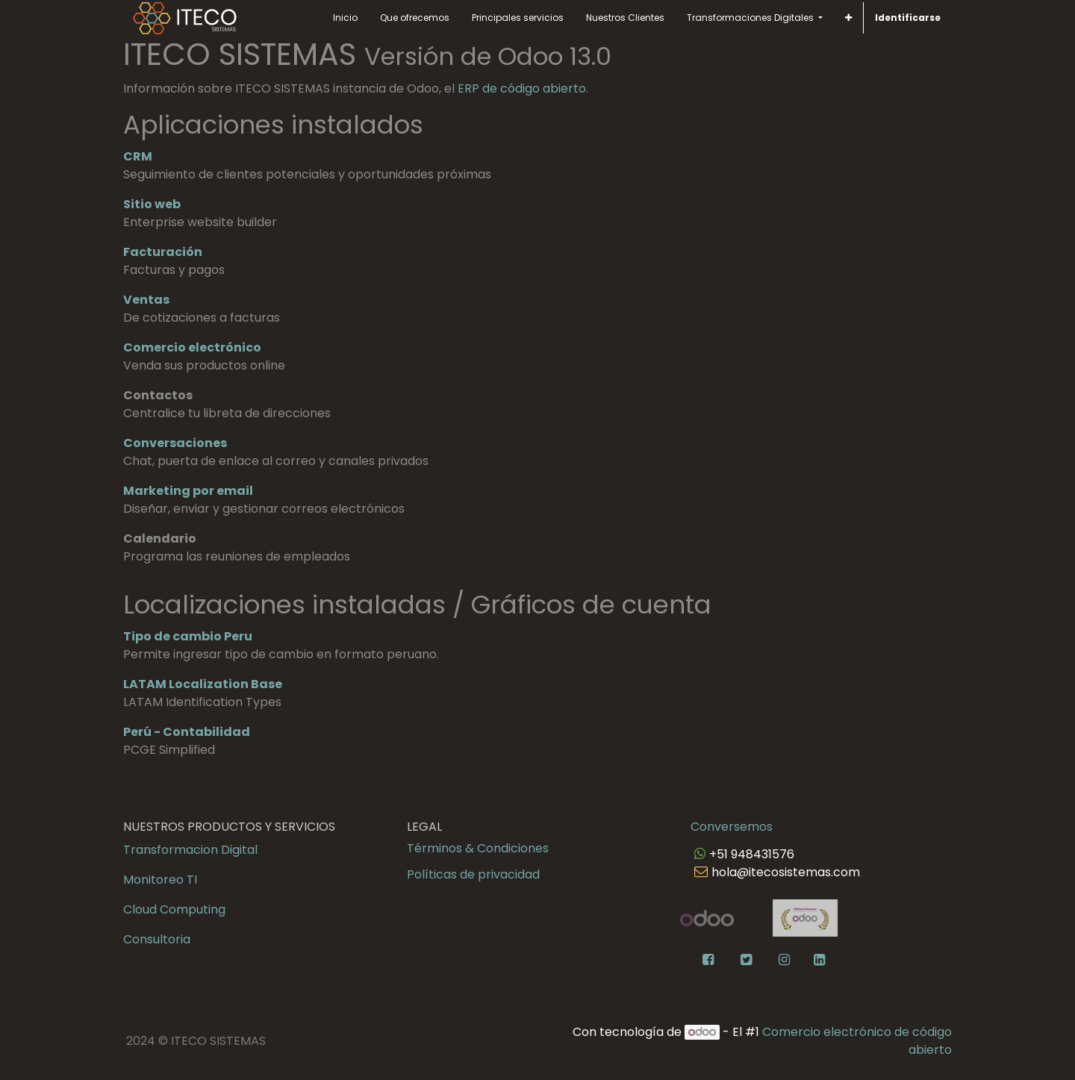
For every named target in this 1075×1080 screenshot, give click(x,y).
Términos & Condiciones (478, 848)
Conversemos (732, 826)
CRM (137, 156)
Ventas (146, 299)
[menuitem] (345, 18)
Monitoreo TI (160, 879)
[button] (848, 18)
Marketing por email (188, 490)
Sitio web (152, 204)
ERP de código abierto (522, 88)
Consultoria (156, 939)
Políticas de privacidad (473, 874)
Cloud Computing (174, 909)
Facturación (162, 251)
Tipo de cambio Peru (187, 636)
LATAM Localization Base (202, 684)
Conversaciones (175, 443)
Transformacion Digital (190, 849)
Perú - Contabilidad (186, 731)
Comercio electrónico (192, 347)
